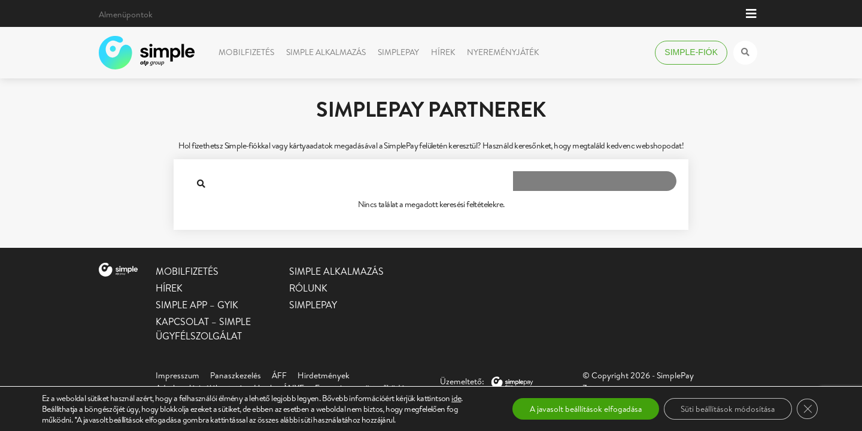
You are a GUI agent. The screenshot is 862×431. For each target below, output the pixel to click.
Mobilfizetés (246, 52)
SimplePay (398, 52)
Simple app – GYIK (197, 304)
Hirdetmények (324, 375)
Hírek (443, 52)
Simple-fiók (691, 52)
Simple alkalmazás (326, 52)
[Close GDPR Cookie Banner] (807, 409)
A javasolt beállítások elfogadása (578, 409)
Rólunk (308, 288)
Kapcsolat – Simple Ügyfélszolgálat (203, 328)
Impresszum (177, 375)
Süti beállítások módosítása (724, 409)
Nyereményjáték (503, 52)
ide (456, 398)
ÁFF (279, 375)
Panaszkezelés (235, 375)
